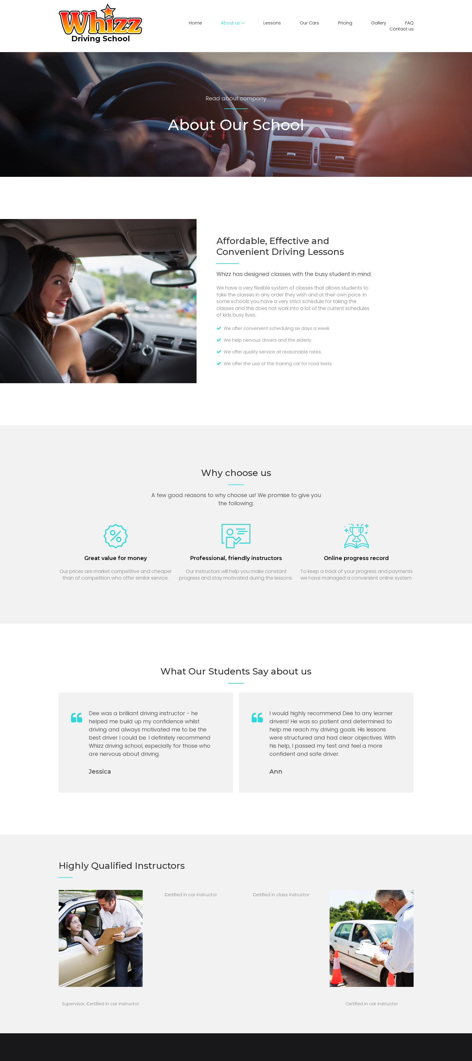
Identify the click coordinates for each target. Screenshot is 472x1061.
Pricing (345, 23)
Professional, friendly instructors (236, 557)
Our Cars (309, 23)
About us (232, 23)
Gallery (378, 23)
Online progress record (356, 557)
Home (195, 23)
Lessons (272, 23)
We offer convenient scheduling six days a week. (280, 328)
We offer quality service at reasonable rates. (276, 351)
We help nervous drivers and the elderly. (270, 339)
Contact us (402, 29)
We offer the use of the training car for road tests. (282, 362)
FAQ (409, 23)
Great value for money (115, 557)
